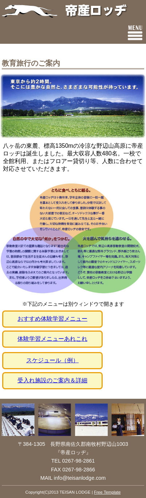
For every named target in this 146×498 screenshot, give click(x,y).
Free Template (107, 492)
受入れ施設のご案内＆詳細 (52, 380)
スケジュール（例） (52, 360)
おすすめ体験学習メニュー (52, 319)
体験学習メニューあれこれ (52, 339)
